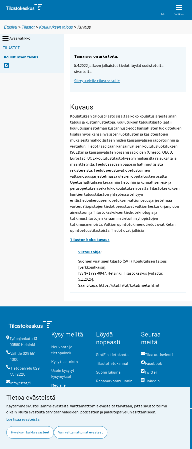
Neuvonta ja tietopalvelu (61, 349)
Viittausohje (89, 251)
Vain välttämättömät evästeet (80, 432)
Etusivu (10, 27)
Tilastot (28, 27)
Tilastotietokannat (112, 363)
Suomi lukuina (108, 372)
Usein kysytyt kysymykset (62, 373)
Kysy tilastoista (64, 361)
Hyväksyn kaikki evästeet (30, 432)
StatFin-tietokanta (112, 354)
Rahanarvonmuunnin (114, 380)
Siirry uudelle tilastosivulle (97, 80)
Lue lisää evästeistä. (23, 419)
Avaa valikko (16, 39)
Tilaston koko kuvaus (90, 239)
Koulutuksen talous (56, 27)
